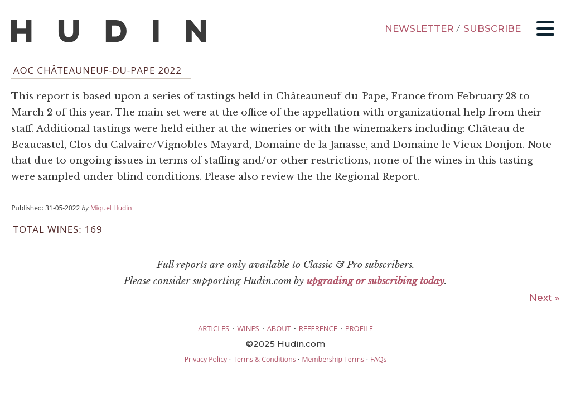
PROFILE (359, 328)
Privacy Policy (206, 359)
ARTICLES (213, 328)
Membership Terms (333, 359)
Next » (544, 297)
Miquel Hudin (111, 207)
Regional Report (376, 177)
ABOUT (279, 328)
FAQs (378, 359)
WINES (248, 328)
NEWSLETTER (419, 28)
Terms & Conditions (264, 359)
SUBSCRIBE (492, 28)
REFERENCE (318, 328)
